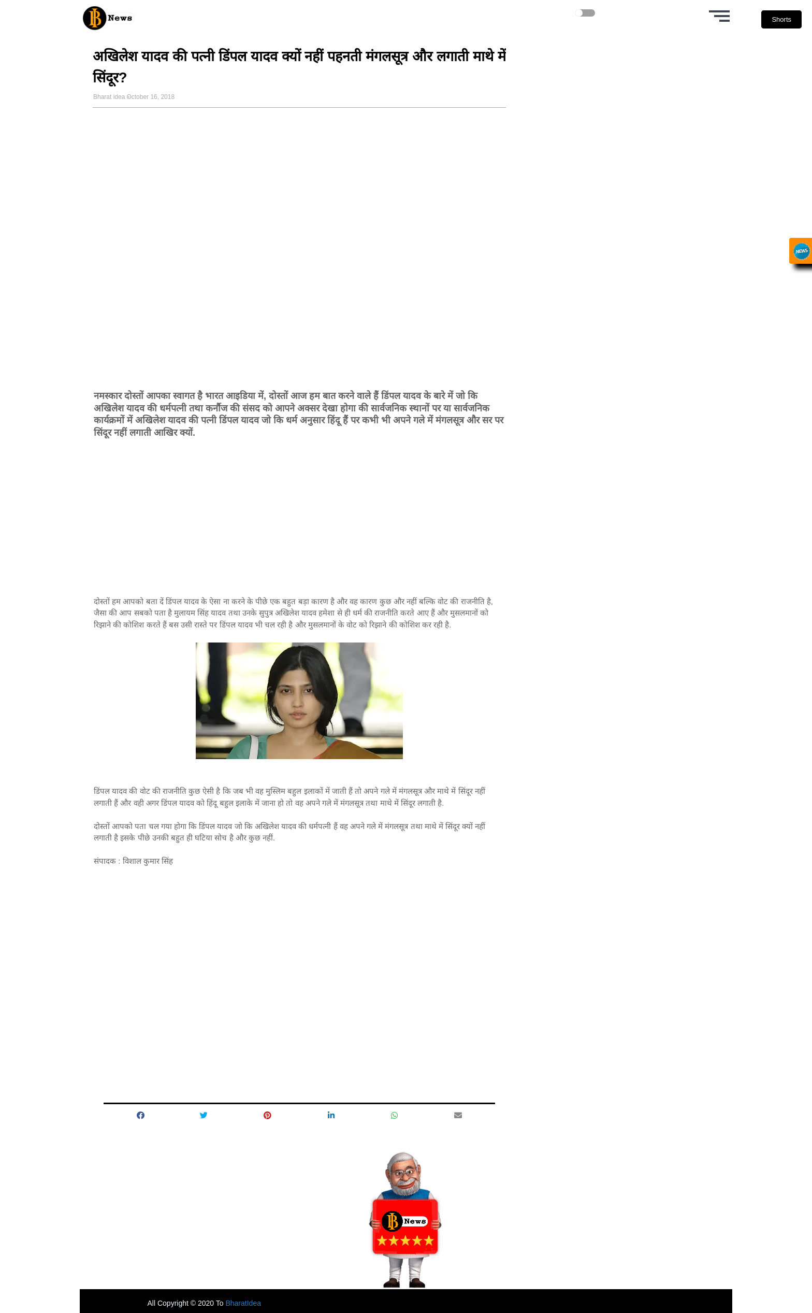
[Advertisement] (299, 252)
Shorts (781, 19)
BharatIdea (243, 1303)
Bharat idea (109, 97)
